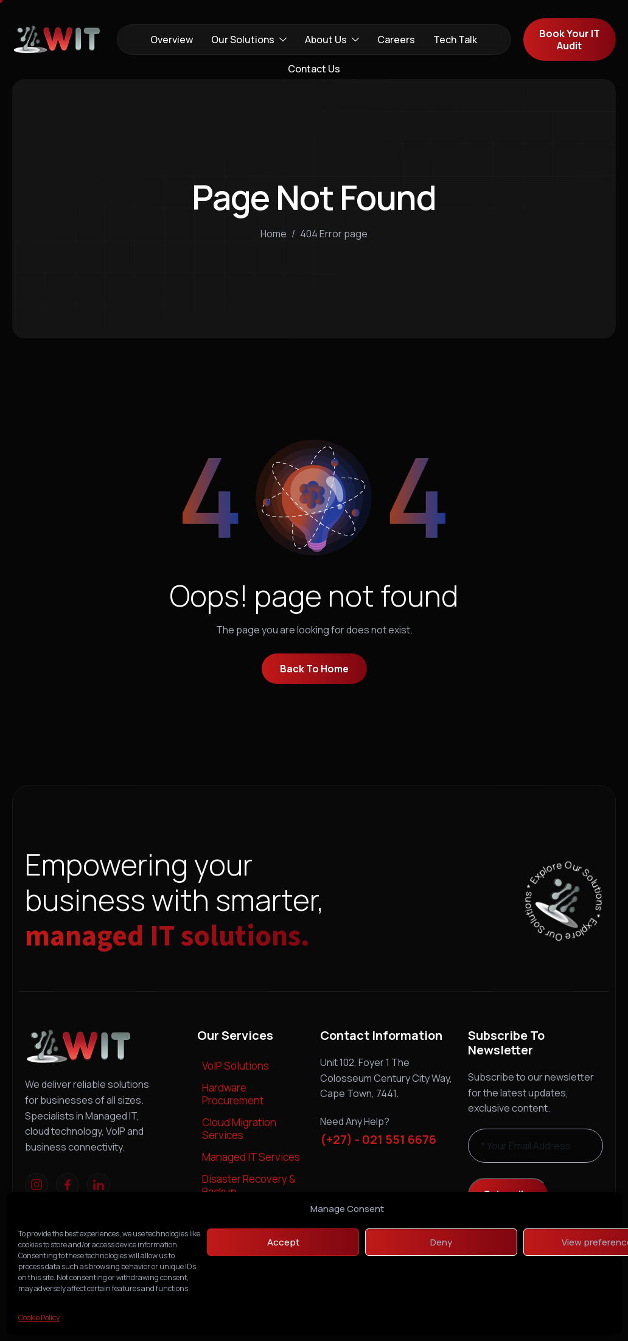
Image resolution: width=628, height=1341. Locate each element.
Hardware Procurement (232, 1094)
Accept (283, 1242)
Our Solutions (249, 40)
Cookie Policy (39, 1317)
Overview (171, 39)
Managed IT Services (251, 1157)
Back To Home (314, 668)
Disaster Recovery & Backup (249, 1185)
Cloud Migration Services (239, 1128)
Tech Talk (455, 39)
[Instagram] (36, 1184)
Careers (396, 39)
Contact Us (314, 68)
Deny (441, 1242)
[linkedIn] (98, 1184)
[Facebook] (67, 1184)
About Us (332, 40)
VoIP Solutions (235, 1066)
